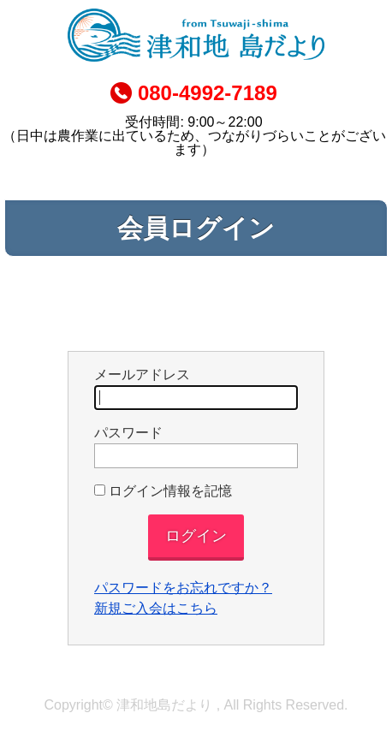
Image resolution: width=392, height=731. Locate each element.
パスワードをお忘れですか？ (183, 587)
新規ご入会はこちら (155, 608)
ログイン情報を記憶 (163, 491)
